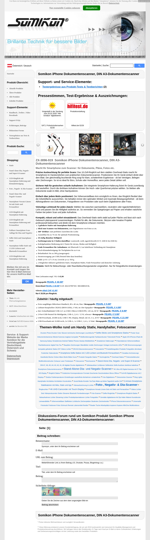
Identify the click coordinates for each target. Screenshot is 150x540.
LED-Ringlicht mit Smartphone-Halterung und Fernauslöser (19, 222)
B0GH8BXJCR (83, 286)
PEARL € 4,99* (113, 307)
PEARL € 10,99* (116, 321)
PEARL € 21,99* (120, 317)
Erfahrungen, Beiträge (17, 125)
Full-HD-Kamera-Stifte (21, 321)
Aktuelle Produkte (16, 88)
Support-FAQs (14, 120)
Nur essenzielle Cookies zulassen (64, 8)
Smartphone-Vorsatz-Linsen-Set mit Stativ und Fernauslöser (20, 204)
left (38, 145)
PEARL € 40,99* (55, 282)
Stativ (11, 165)
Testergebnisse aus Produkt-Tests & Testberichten (72, 86)
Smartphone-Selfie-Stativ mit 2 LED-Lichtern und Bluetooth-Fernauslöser (20, 248)
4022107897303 (70, 286)
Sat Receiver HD (18, 326)
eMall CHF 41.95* (50, 290)
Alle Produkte (14, 97)
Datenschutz (114, 3)
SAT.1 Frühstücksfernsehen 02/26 (52, 126)
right (142, 145)
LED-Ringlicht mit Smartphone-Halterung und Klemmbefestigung (19, 181)
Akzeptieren (91, 8)
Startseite (96, 65)
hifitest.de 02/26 (77, 125)
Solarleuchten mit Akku (21, 316)
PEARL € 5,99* (103, 304)
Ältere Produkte (15, 93)
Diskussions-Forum (16, 131)
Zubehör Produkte (16, 101)
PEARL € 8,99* (119, 311)
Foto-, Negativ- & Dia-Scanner (20, 189)
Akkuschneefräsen (18, 306)
